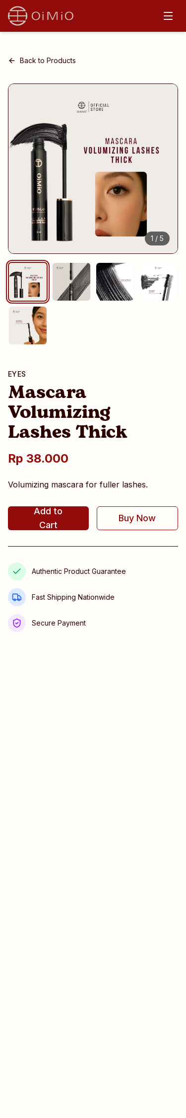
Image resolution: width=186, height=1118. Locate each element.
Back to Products (42, 60)
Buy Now (137, 518)
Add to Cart (48, 518)
